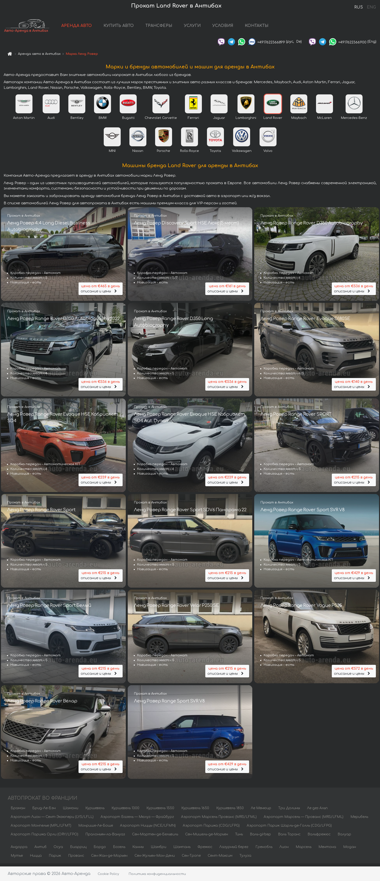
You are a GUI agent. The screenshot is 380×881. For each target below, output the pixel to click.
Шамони (70, 811)
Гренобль (263, 850)
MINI (112, 153)
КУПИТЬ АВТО (131, 27)
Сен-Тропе (191, 858)
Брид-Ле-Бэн (44, 811)
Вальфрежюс (319, 837)
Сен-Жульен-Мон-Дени (155, 858)
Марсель (303, 850)
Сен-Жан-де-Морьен (109, 858)
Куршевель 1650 (195, 811)
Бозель (119, 850)
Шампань (181, 850)
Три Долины (289, 811)
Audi (51, 120)
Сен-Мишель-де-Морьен (206, 837)
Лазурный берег (233, 850)
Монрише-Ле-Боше (95, 828)
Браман (18, 811)
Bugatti (128, 120)
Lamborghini (246, 120)
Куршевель (94, 811)
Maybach (299, 120)
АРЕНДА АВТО (89, 27)
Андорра (19, 850)
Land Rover (272, 120)
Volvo (267, 153)
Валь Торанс (289, 837)
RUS (358, 7)
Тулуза (245, 858)
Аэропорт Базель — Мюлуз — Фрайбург (137, 820)
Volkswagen (242, 153)
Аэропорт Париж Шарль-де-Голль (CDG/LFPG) (289, 828)
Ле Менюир (261, 811)
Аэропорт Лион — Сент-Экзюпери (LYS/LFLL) (52, 820)
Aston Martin (24, 120)
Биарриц (78, 850)
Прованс (76, 858)
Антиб (40, 850)
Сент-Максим (220, 858)
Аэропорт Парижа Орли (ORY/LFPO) (44, 837)
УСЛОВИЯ (235, 27)
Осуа (58, 850)
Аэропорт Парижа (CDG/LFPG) (211, 828)
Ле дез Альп (317, 811)
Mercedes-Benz (354, 120)
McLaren (324, 120)
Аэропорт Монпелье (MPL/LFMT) (41, 828)
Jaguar (219, 120)
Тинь (239, 837)
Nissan (137, 153)
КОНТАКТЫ (269, 27)
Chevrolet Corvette (161, 120)
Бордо (100, 850)
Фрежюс (205, 850)
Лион (284, 850)
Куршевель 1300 (125, 811)
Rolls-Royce (189, 153)
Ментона (327, 850)
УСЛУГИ (205, 27)
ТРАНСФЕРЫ (171, 27)
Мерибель (359, 820)
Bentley (77, 120)
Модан (349, 850)
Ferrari (193, 120)
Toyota (215, 153)
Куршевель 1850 (230, 811)
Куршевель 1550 (160, 811)
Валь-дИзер (260, 837)
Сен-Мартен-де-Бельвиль (155, 837)
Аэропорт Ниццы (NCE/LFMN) (148, 828)
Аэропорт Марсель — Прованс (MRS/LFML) (303, 820)
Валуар (344, 837)
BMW (103, 120)
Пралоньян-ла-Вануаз (105, 837)
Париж (55, 858)
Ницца (36, 858)
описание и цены (100, 290)
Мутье (17, 858)
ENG (371, 7)
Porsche (163, 153)
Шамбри (158, 850)
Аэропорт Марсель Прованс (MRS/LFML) (219, 820)
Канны (138, 850)
